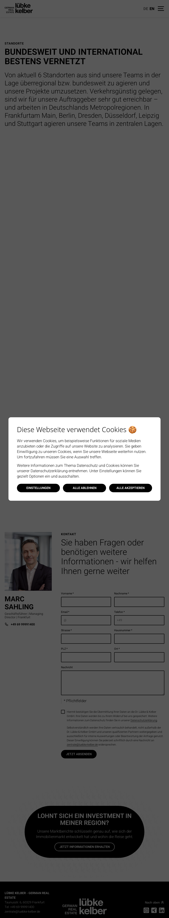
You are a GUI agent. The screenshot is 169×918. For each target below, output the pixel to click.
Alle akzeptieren (130, 488)
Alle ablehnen (84, 488)
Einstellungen (38, 488)
